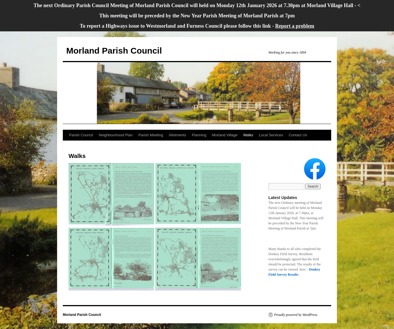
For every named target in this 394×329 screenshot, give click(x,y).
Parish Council (81, 135)
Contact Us (298, 135)
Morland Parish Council (114, 50)
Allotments (177, 135)
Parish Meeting (150, 135)
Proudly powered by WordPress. (296, 315)
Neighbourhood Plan (116, 135)
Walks (248, 135)
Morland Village (224, 135)
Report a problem (294, 26)
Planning (199, 135)
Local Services (271, 135)
